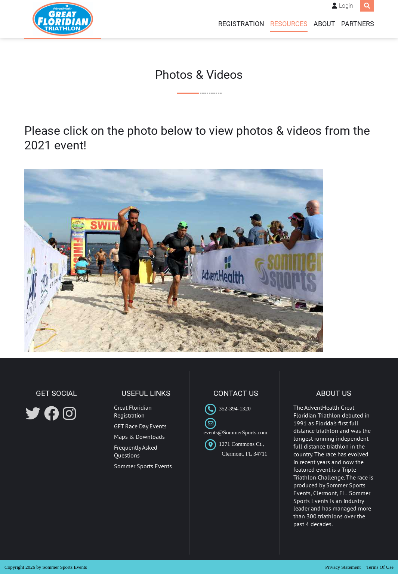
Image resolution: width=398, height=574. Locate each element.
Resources (289, 24)
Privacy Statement (343, 567)
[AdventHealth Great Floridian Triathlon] (63, 19)
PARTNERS (357, 24)
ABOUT (324, 24)
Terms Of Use (380, 567)
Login (346, 5)
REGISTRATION (241, 24)
